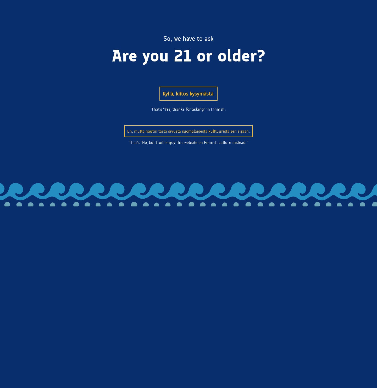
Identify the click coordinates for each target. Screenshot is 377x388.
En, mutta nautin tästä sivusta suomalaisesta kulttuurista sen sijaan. (188, 131)
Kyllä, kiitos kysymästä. (188, 94)
